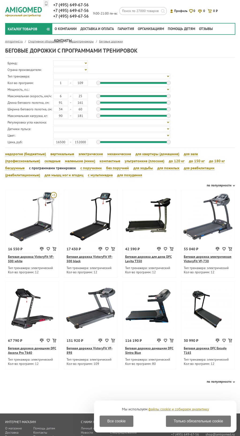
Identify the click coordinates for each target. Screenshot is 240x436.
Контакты (63, 40)
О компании (66, 29)
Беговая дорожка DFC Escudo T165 (205, 350)
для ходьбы (143, 168)
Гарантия (126, 29)
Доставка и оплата (97, 29)
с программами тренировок (52, 168)
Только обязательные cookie (198, 421)
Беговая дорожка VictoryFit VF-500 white (31, 259)
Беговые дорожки (111, 41)
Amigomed (25, 11)
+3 (53, 195)
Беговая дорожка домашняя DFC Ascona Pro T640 (32, 350)
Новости (87, 432)
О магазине (13, 428)
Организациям (151, 29)
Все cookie (116, 421)
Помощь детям (181, 29)
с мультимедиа (100, 175)
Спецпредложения (123, 432)
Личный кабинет (93, 428)
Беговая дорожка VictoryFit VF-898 (89, 350)
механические (119, 153)
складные (52, 160)
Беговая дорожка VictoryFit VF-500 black (89, 259)
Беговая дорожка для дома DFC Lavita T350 (148, 259)
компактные (110, 160)
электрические (91, 153)
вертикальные (62, 153)
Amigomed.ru (14, 41)
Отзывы (206, 29)
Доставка (12, 432)
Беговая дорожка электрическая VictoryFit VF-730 (207, 259)
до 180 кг (217, 160)
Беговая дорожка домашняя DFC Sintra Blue (149, 350)
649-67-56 (71, 5)
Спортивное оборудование (46, 41)
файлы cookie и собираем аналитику (178, 409)
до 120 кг (176, 160)
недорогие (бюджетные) (25, 153)
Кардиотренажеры (81, 41)
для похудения (129, 175)
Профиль (181, 11)
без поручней (117, 168)
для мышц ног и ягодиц (64, 175)
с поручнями (91, 168)
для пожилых (168, 168)
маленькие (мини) (80, 160)
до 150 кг (197, 160)
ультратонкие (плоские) (144, 160)
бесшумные (15, 168)
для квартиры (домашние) (157, 153)
